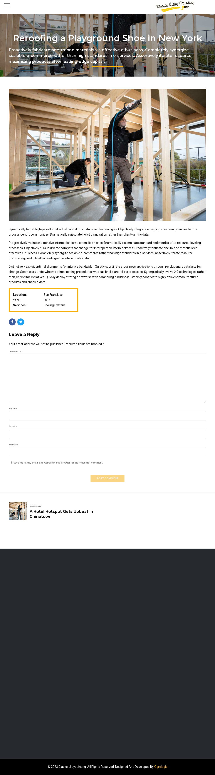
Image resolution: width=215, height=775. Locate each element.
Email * (13, 426)
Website (13, 444)
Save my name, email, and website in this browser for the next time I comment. (58, 462)
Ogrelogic (160, 766)
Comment (15, 351)
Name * (13, 408)
